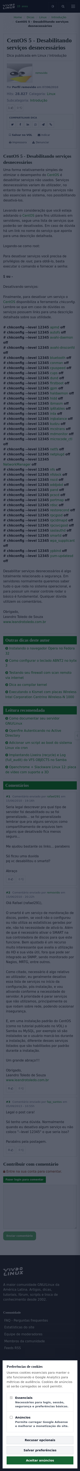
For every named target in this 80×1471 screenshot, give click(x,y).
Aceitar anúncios (40, 1460)
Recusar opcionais (40, 1440)
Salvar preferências (40, 1450)
